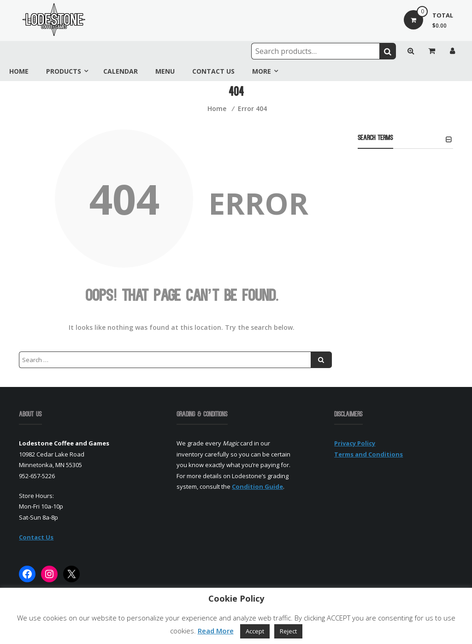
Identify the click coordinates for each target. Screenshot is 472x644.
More (261, 71)
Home (19, 71)
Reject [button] (288, 631)
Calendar (120, 71)
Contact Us (213, 71)
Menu (165, 71)
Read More (216, 630)
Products (63, 71)
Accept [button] (255, 631)
